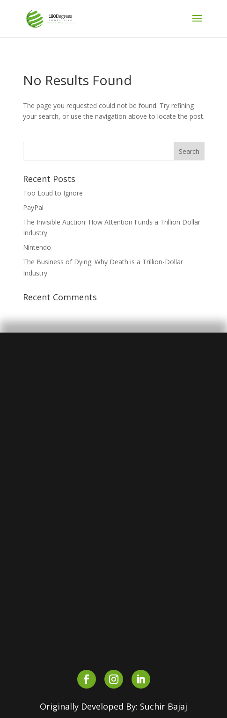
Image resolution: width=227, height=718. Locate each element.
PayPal (33, 207)
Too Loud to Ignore (53, 193)
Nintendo (37, 247)
